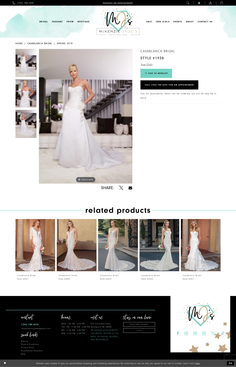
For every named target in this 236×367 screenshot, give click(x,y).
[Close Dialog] (5, 363)
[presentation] (35, 245)
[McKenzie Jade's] (118, 21)
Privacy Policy (27, 347)
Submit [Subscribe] (139, 330)
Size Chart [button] (147, 64)
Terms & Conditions (30, 344)
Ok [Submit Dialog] (230, 363)
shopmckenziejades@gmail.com (36, 328)
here (197, 363)
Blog (23, 354)
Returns (24, 341)
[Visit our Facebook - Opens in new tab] (177, 333)
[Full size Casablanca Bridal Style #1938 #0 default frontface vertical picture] (85, 116)
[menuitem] (23, 3)
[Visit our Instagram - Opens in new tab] (186, 333)
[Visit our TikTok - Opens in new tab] (222, 333)
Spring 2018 (65, 43)
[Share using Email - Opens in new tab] (130, 188)
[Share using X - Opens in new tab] (121, 188)
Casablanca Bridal (39, 43)
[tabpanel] (26, 64)
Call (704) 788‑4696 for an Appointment (169, 85)
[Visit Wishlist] (199, 3)
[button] (188, 3)
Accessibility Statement (32, 351)
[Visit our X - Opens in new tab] (213, 333)
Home (19, 43)
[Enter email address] (139, 324)
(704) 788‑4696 (30, 324)
